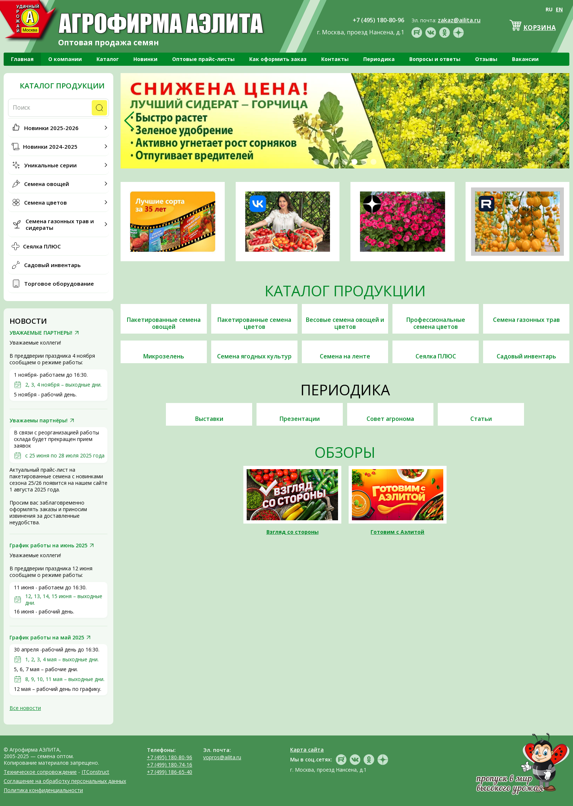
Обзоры (345, 452)
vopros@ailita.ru (222, 757)
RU (549, 9)
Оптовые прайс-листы (203, 59)
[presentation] (129, 120)
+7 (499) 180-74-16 (169, 764)
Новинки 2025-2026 (51, 128)
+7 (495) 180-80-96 (169, 757)
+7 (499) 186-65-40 (169, 771)
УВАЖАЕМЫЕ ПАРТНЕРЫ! (41, 333)
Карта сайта (307, 749)
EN (559, 9)
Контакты (335, 59)
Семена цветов (45, 202)
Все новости (25, 707)
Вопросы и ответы (434, 59)
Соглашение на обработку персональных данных (65, 781)
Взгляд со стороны (292, 531)
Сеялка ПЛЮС (42, 246)
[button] (316, 162)
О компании (65, 59)
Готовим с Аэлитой (397, 531)
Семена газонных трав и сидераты (60, 224)
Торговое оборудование (59, 283)
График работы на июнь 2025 (48, 545)
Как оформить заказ (278, 59)
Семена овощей (46, 183)
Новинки (145, 59)
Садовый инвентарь (52, 265)
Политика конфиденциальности (43, 790)
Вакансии (525, 59)
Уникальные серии (50, 165)
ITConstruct (95, 771)
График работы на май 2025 (47, 637)
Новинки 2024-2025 (50, 146)
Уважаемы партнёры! (39, 420)
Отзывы (486, 59)
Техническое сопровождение (40, 771)
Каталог (107, 59)
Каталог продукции (62, 86)
